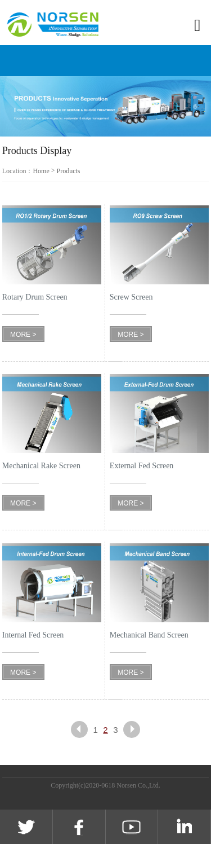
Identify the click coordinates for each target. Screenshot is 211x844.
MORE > (23, 335)
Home (41, 171)
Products (68, 171)
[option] (105, 106)
